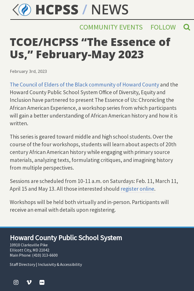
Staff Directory (22, 264)
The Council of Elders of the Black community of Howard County (84, 84)
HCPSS (44, 9)
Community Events (111, 27)
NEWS (110, 9)
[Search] (186, 27)
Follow (163, 27)
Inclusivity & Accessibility (60, 264)
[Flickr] (42, 282)
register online (137, 188)
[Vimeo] (29, 282)
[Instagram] (16, 282)
